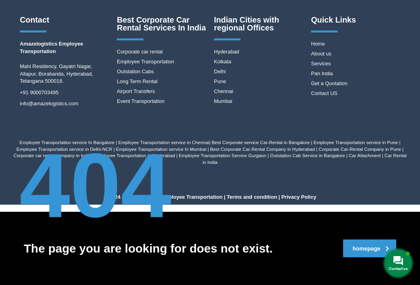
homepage (371, 248)
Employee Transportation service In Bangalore (67, 142)
